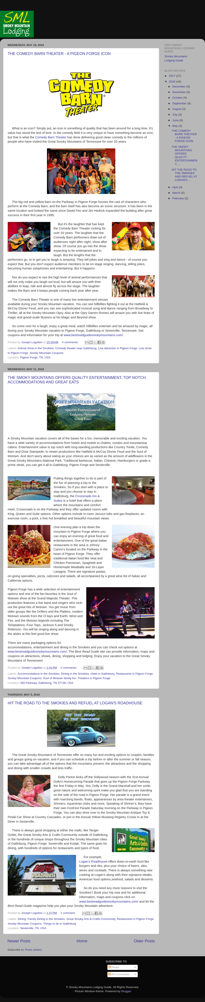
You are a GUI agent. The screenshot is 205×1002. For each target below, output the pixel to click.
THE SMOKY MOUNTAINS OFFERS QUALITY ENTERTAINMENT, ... (184, 155)
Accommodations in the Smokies (39, 673)
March (176, 192)
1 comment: (68, 913)
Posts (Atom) (33, 949)
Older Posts (144, 941)
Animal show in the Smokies (36, 348)
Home (82, 941)
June (175, 120)
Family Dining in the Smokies (46, 919)
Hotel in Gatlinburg (102, 673)
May (175, 125)
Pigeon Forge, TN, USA (35, 357)
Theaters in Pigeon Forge (94, 678)
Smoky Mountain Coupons (46, 353)
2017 (172, 75)
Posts (113, 967)
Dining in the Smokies (75, 673)
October (177, 97)
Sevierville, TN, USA (33, 928)
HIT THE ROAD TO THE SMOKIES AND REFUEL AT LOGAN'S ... (184, 175)
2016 (172, 81)
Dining (22, 919)
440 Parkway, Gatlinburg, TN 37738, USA (46, 682)
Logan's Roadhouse (93, 861)
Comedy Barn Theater (50, 137)
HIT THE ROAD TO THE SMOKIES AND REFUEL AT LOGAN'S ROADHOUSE (75, 703)
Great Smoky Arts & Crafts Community (90, 919)
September (179, 103)
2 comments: (69, 667)
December (179, 86)
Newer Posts (18, 941)
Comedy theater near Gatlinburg (76, 348)
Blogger (126, 991)
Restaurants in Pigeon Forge (134, 673)
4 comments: (70, 342)
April (175, 187)
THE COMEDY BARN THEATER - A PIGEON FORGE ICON (59, 54)
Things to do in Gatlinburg (59, 923)
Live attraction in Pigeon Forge (117, 348)
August (177, 109)
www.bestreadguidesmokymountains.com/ (93, 335)
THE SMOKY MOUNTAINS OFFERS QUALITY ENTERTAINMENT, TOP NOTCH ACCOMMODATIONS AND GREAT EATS (77, 379)
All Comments (118, 974)
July (175, 114)
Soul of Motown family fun (59, 678)
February (178, 198)
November (179, 92)
